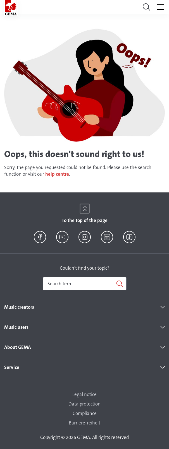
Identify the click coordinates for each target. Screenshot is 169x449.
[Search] (85, 283)
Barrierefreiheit (84, 423)
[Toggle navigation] (146, 7)
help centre (57, 174)
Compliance (85, 413)
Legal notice (84, 394)
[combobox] (85, 283)
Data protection (84, 404)
